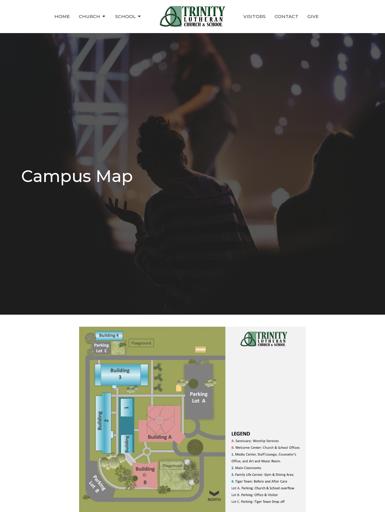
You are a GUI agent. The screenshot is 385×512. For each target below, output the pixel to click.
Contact (286, 16)
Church (92, 17)
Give (313, 16)
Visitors (254, 16)
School (128, 17)
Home (62, 16)
